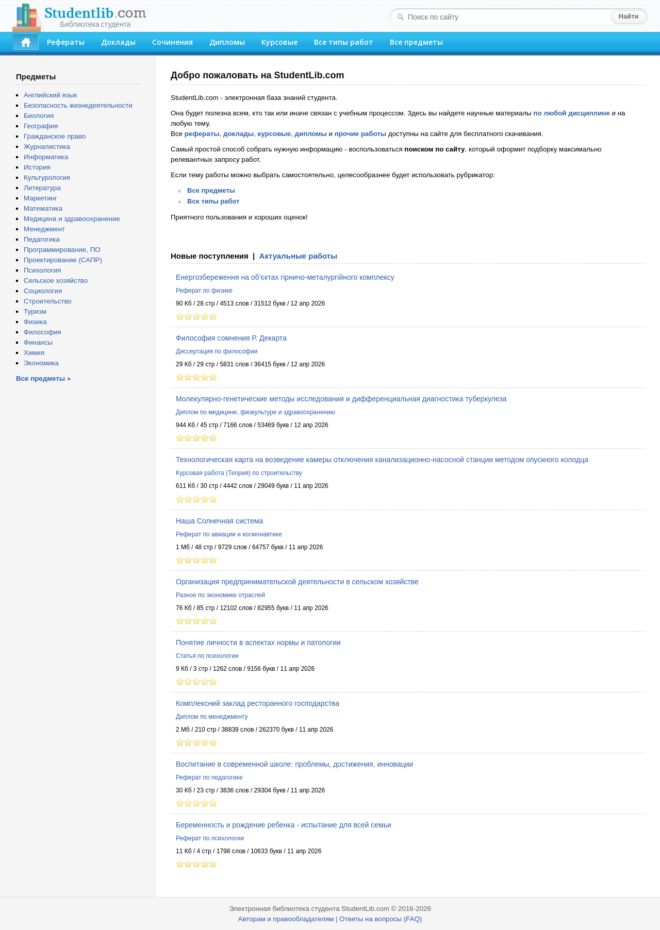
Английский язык (50, 95)
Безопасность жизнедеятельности (78, 105)
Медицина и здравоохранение (72, 219)
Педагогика (42, 239)
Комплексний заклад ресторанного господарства (257, 703)
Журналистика (47, 146)
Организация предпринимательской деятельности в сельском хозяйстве (297, 582)
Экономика (41, 363)
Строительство (48, 301)
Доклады (118, 42)
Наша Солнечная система (219, 521)
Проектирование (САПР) (63, 260)
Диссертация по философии (216, 351)
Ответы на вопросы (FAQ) (380, 919)
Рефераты (66, 42)
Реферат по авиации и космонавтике (229, 534)
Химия (34, 353)
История (37, 167)
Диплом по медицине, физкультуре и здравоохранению (255, 412)
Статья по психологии (207, 656)
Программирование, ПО (62, 249)
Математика (43, 208)
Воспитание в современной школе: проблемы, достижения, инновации (294, 764)
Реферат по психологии (210, 838)
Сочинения (172, 42)
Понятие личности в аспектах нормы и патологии (258, 642)
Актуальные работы (298, 255)
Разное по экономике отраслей (220, 595)
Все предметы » (43, 378)
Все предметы (416, 42)
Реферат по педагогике (209, 777)
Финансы (38, 342)
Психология (42, 270)
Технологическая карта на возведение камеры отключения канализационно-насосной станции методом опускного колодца (382, 459)
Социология (43, 291)
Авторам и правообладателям (286, 919)
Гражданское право (55, 136)
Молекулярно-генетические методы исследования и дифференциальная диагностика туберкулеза (341, 399)
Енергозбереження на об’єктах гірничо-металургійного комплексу (285, 277)
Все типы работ (343, 42)
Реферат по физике (204, 290)
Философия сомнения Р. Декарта (231, 338)
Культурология (47, 177)
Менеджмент (44, 229)
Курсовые (279, 42)
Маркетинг (40, 198)
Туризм (35, 311)
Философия (42, 332)
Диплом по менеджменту (212, 716)
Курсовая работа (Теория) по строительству (239, 473)
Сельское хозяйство (56, 280)
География (41, 126)
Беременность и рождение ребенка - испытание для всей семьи (283, 825)
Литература (42, 188)
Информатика (46, 157)
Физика (35, 322)
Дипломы (227, 42)
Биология (39, 116)
